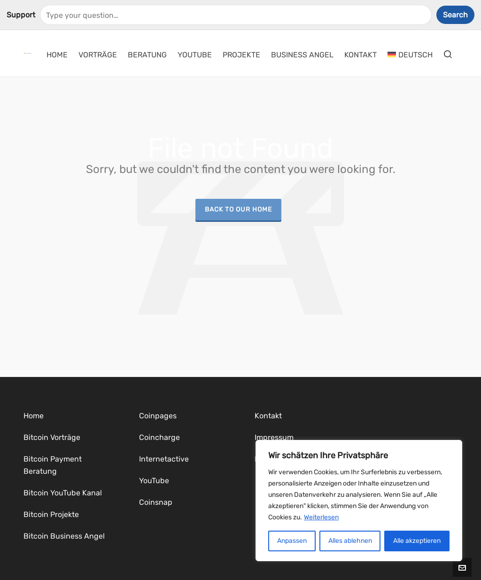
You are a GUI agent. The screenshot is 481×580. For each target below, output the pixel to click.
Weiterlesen (321, 517)
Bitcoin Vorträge (51, 437)
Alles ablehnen (350, 541)
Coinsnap (155, 502)
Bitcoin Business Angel (64, 536)
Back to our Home (238, 209)
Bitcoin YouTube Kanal (62, 492)
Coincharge (159, 437)
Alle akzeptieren (417, 541)
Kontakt (268, 415)
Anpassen (292, 541)
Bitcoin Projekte (51, 514)
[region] (359, 500)
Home (33, 415)
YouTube (154, 480)
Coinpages (158, 415)
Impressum (274, 437)
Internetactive (164, 459)
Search (455, 14)
